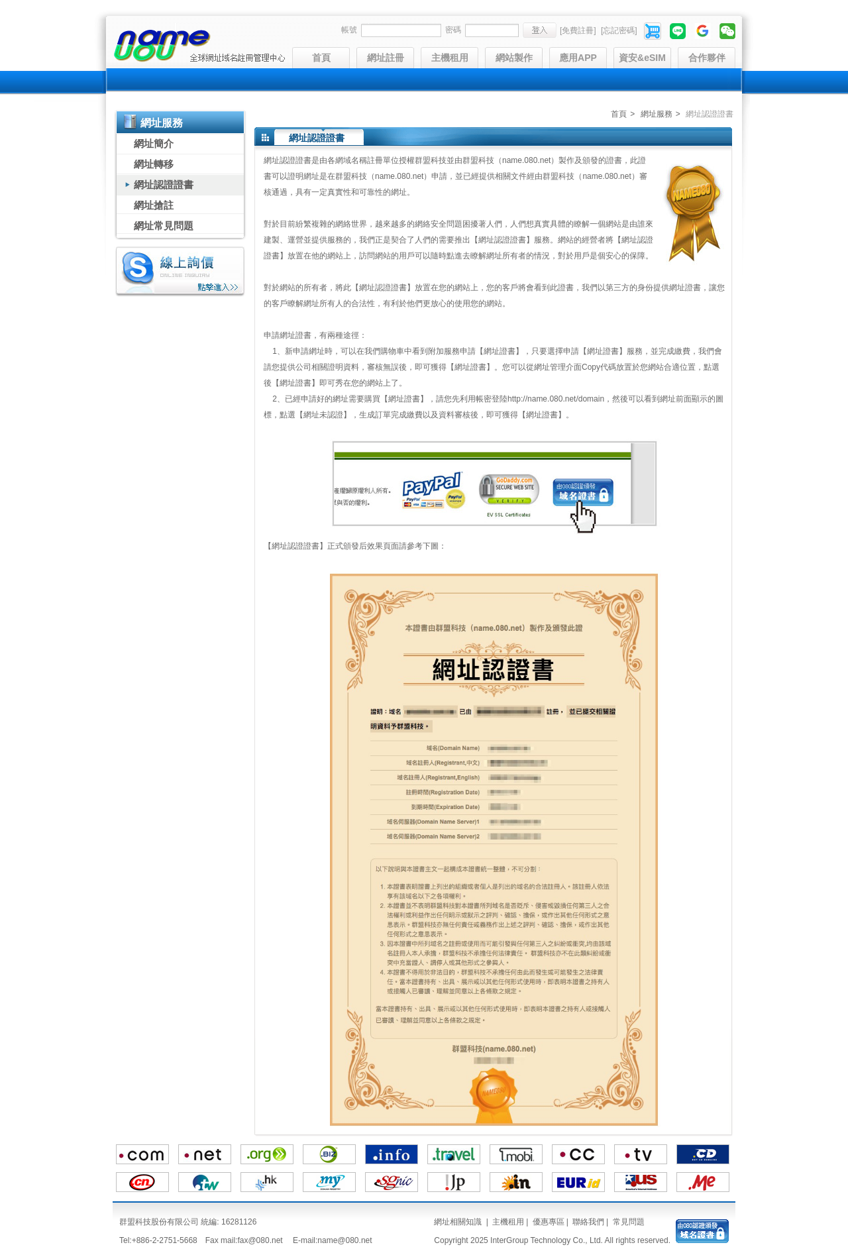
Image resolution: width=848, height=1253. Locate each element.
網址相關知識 (458, 1221)
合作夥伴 (706, 57)
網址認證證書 (163, 184)
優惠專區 (548, 1221)
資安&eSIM (642, 57)
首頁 (321, 57)
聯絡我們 (588, 1221)
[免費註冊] (578, 30)
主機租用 (449, 57)
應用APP (578, 57)
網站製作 (514, 57)
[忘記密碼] (619, 30)
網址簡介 (154, 143)
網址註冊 (385, 57)
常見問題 (629, 1221)
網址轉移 (154, 164)
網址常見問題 (163, 225)
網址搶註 (154, 205)
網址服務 (656, 114)
